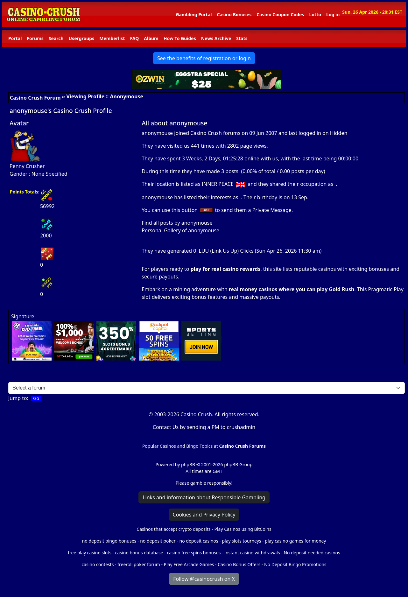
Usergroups (82, 38)
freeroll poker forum (138, 564)
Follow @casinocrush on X (204, 578)
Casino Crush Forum (35, 97)
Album (151, 38)
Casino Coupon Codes (280, 14)
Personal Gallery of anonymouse (180, 230)
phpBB (188, 464)
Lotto (315, 14)
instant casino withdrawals (252, 553)
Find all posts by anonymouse (177, 222)
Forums (35, 38)
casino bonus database (139, 553)
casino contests (97, 564)
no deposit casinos (198, 541)
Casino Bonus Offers (239, 564)
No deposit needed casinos (312, 553)
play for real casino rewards (226, 268)
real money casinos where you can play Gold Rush (292, 289)
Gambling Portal (194, 14)
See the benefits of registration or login (204, 58)
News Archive (216, 38)
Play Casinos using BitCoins (242, 529)
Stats (241, 38)
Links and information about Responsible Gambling (204, 497)
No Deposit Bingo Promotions (295, 564)
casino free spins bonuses (194, 553)
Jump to (17, 398)
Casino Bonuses (234, 14)
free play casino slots (89, 553)
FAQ (134, 38)
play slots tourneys (241, 541)
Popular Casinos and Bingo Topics (177, 446)
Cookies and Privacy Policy (204, 514)
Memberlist (112, 38)
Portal (15, 38)
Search (56, 38)
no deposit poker (158, 541)
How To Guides (180, 38)
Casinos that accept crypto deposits (173, 529)
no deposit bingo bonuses (109, 541)
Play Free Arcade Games (189, 564)
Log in (333, 14)
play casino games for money (295, 541)
